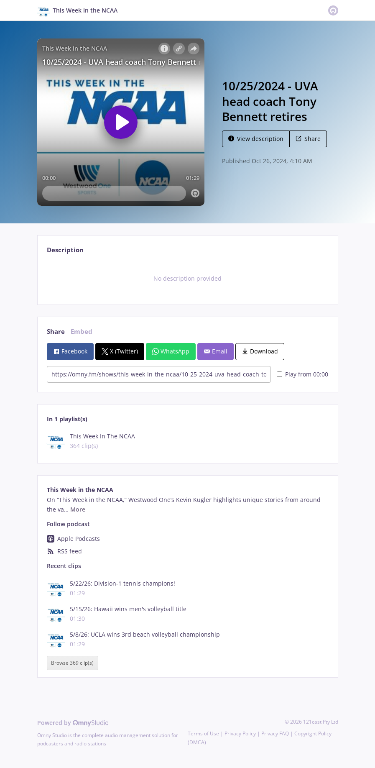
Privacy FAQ (275, 733)
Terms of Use (203, 733)
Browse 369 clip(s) (72, 663)
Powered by (73, 723)
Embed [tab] (81, 331)
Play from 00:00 (302, 374)
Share (308, 139)
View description (255, 139)
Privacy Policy (240, 733)
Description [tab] (65, 250)
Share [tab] (56, 331)
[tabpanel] (187, 278)
